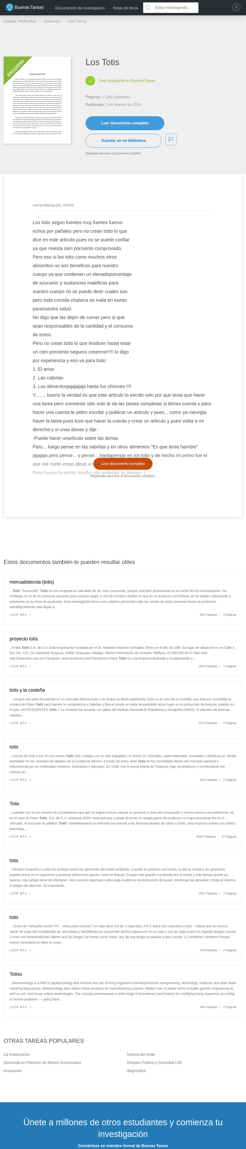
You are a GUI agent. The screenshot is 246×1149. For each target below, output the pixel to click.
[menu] (237, 7)
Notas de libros (125, 8)
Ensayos (53, 21)
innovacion (13, 1071)
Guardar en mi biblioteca (123, 141)
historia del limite (141, 1054)
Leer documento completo (125, 123)
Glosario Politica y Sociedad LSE (154, 1063)
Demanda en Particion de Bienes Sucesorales (42, 1063)
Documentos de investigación (80, 8)
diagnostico (136, 1071)
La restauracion (17, 1054)
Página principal (21, 21)
